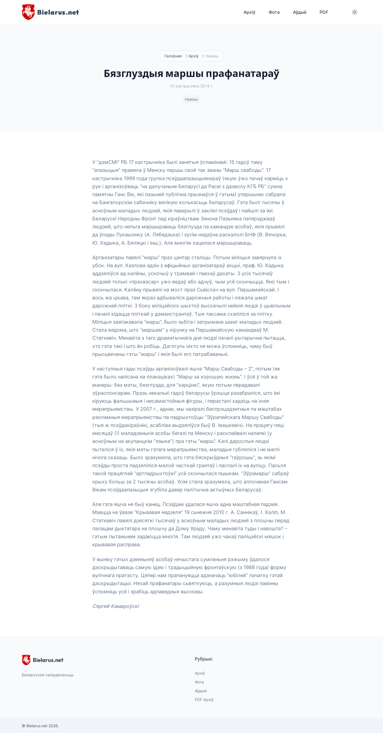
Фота (199, 682)
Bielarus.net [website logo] (42, 660)
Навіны (191, 99)
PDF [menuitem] (324, 12)
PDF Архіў (204, 699)
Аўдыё (201, 690)
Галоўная (173, 56)
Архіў (193, 56)
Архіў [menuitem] (249, 12)
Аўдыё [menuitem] (299, 12)
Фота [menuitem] (274, 12)
